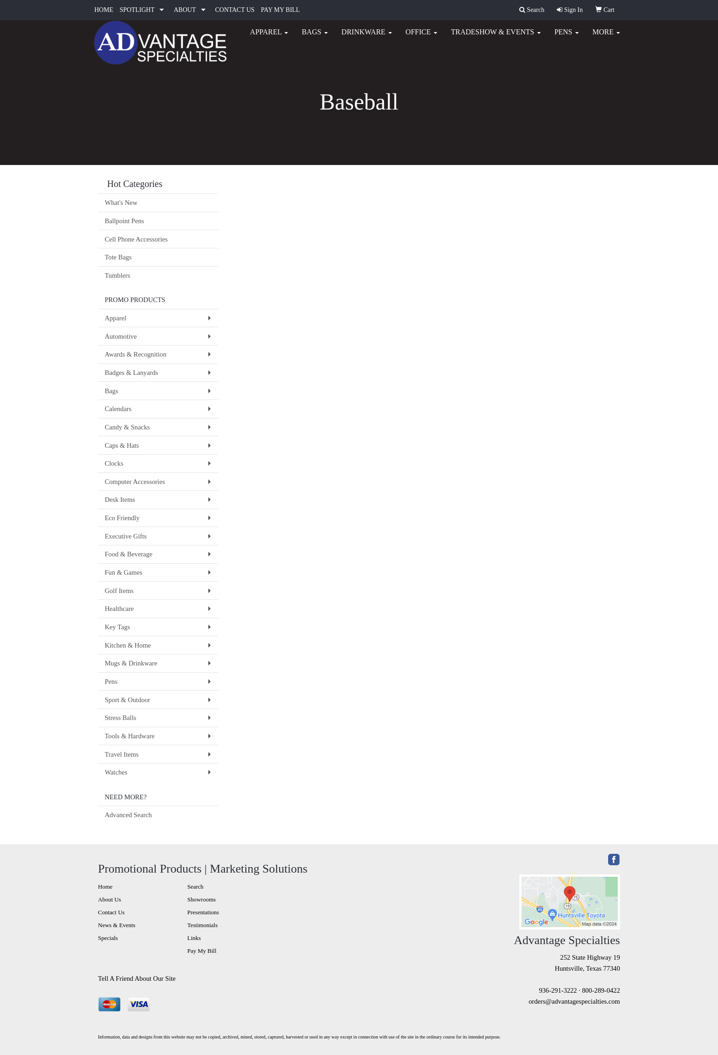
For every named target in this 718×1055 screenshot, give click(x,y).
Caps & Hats (122, 445)
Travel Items (122, 754)
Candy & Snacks (127, 427)
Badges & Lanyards (131, 372)
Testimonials (202, 925)
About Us (109, 899)
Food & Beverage (128, 554)
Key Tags (117, 627)
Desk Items (120, 499)
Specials (108, 937)
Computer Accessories (135, 481)
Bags (315, 36)
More (606, 36)
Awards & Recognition (136, 354)
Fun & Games (123, 572)
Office (421, 36)
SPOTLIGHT (137, 9)
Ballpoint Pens (124, 221)
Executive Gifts (126, 536)
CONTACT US (235, 9)
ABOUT (185, 9)
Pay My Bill (202, 950)
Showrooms (201, 899)
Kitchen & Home (128, 645)
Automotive (121, 336)
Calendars (118, 408)
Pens (567, 36)
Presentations (203, 912)
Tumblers (118, 275)
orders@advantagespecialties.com (574, 1001)
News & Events (117, 925)
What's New (121, 202)
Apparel (269, 36)
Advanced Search (128, 815)
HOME (103, 9)
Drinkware (367, 36)
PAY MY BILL (280, 9)
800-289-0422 (601, 990)
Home (105, 886)
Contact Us (111, 912)
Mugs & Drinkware (131, 663)
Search (195, 886)
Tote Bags (118, 257)
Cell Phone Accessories (136, 239)
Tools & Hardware (130, 736)
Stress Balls (120, 717)
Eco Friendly (122, 518)
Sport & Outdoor (127, 699)
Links (194, 937)
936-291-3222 (558, 990)
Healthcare (119, 608)
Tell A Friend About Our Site (137, 978)
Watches (116, 772)
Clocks (114, 463)
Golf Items (119, 590)
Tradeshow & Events (496, 36)
